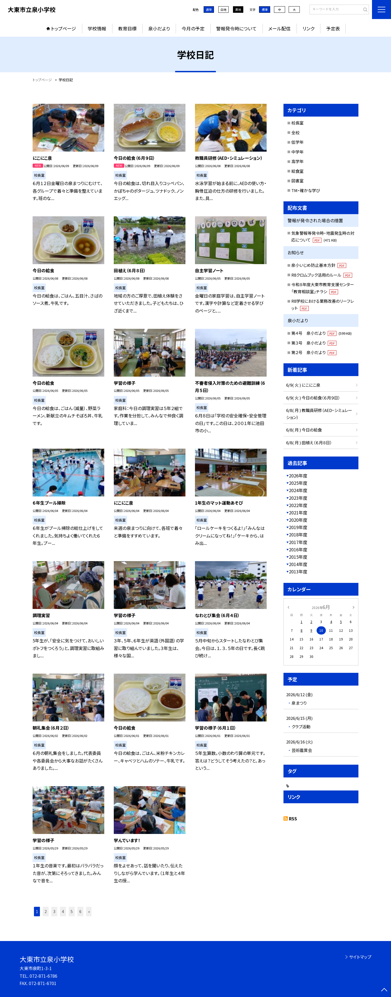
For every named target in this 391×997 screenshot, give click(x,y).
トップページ (63, 28)
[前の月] (288, 606)
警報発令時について (236, 28)
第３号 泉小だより (313, 343)
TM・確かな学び (305, 190)
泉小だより (159, 28)
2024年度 (298, 490)
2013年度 (298, 571)
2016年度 (298, 549)
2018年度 (298, 534)
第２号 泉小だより (313, 352)
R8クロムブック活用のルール (321, 275)
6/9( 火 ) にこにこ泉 (303, 385)
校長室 (297, 123)
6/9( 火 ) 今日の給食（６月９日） (313, 398)
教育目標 (127, 28)
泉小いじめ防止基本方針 (318, 265)
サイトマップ (360, 957)
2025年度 (298, 483)
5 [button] (72, 911)
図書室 (297, 180)
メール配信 (279, 28)
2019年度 (298, 527)
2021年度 (298, 512)
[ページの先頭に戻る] (384, 990)
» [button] (89, 911)
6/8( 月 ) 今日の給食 (304, 430)
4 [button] (63, 911)
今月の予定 (193, 28)
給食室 (297, 171)
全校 (295, 132)
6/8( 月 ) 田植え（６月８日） (309, 442)
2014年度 (298, 564)
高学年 (297, 161)
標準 (265, 9)
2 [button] (46, 911)
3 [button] (54, 911)
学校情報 (97, 28)
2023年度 (298, 498)
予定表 (333, 28)
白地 (223, 9)
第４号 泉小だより (321, 333)
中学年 (297, 152)
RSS (293, 818)
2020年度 (298, 520)
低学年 (297, 142)
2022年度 (298, 505)
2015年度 (298, 557)
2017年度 (298, 542)
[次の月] (353, 606)
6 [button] (80, 911)
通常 (209, 9)
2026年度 (298, 475)
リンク (308, 28)
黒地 (238, 9)
